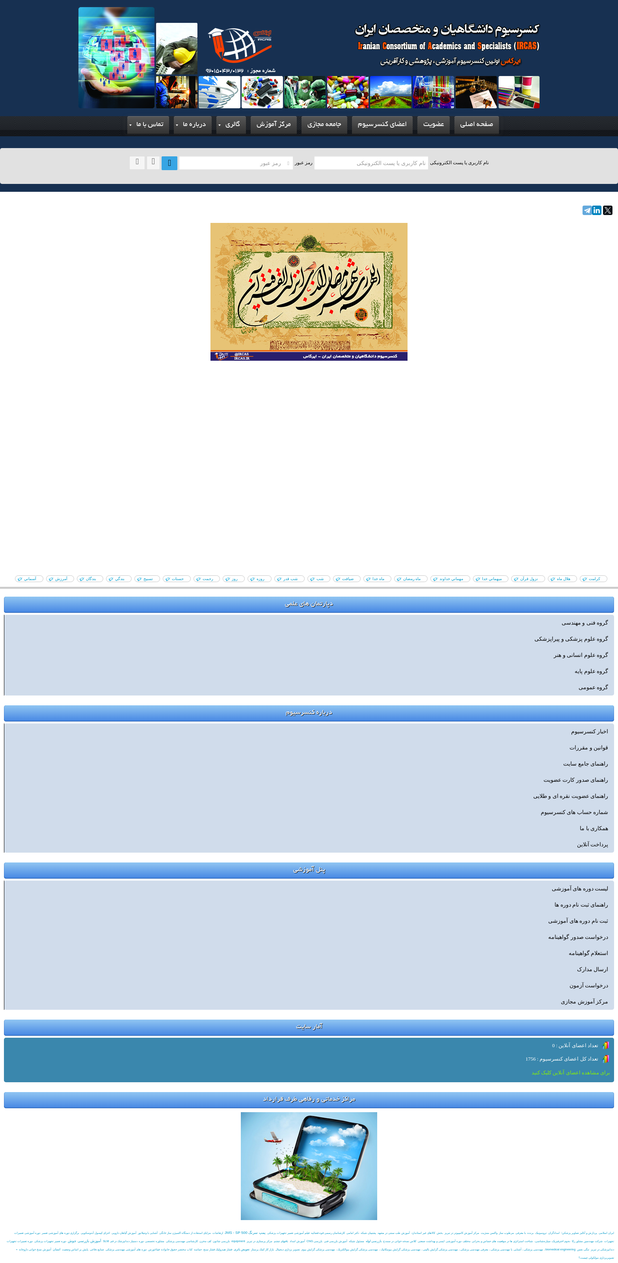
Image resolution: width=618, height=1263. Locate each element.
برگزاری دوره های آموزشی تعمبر (60, 1233)
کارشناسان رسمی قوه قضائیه (328, 1233)
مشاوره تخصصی (154, 1241)
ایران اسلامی (606, 1233)
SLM (106, 1241)
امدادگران (554, 1233)
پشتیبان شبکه (368, 1233)
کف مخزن (205, 1241)
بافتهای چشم (281, 1241)
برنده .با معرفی (525, 1233)
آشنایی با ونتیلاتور (148, 1233)
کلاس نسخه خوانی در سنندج (399, 1241)
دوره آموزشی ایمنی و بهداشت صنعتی (439, 1241)
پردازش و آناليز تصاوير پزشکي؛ (579, 1233)
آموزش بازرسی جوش (84, 1241)
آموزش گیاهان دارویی (124, 1233)
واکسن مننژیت (489, 1233)
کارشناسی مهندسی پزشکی (182, 1241)
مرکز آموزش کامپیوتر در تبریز (462, 1233)
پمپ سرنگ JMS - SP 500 (245, 1233)
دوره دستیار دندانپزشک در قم (126, 1241)
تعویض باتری (241, 1249)
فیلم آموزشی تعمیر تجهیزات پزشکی (288, 1233)
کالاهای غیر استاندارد (423, 1233)
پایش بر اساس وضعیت (75, 1249)
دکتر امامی (352, 1233)
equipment (238, 1241)
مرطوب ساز (506, 1233)
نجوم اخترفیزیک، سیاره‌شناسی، (552, 1241)
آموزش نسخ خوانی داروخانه (35, 1249)
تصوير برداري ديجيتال (287, 1249)
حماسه (198, 1249)
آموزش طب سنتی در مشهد (394, 1233)
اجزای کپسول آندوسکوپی (95, 1233)
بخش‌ (440, 1233)
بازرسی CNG (315, 1241)
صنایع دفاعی (97, 1249)
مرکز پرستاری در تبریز (259, 1241)
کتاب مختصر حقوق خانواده (176, 1249)
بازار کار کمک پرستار (262, 1249)
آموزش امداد (297, 1241)
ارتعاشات (217, 1233)
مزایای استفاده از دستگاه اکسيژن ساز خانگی (185, 1233)
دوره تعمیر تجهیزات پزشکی (50, 1241)
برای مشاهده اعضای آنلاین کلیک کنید (571, 1073)
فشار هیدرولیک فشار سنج (217, 1249)
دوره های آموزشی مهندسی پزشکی (126, 1249)
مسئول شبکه (356, 1241)
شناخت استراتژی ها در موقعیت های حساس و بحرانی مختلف (498, 1241)
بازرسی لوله (374, 1241)
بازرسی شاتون (221, 1241)
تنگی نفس (583, 1249)
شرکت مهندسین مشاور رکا (587, 1241)
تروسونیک (541, 1233)
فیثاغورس (154, 1249)
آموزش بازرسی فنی (335, 1241)
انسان (56, 1249)
